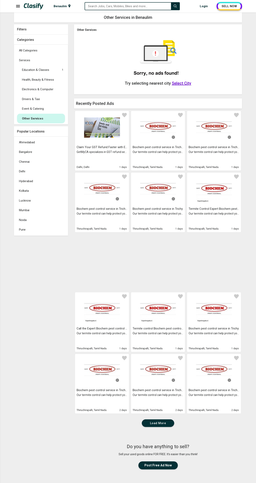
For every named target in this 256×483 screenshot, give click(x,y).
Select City (181, 83)
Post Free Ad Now (158, 465)
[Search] (175, 6)
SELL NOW (229, 6)
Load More (158, 423)
